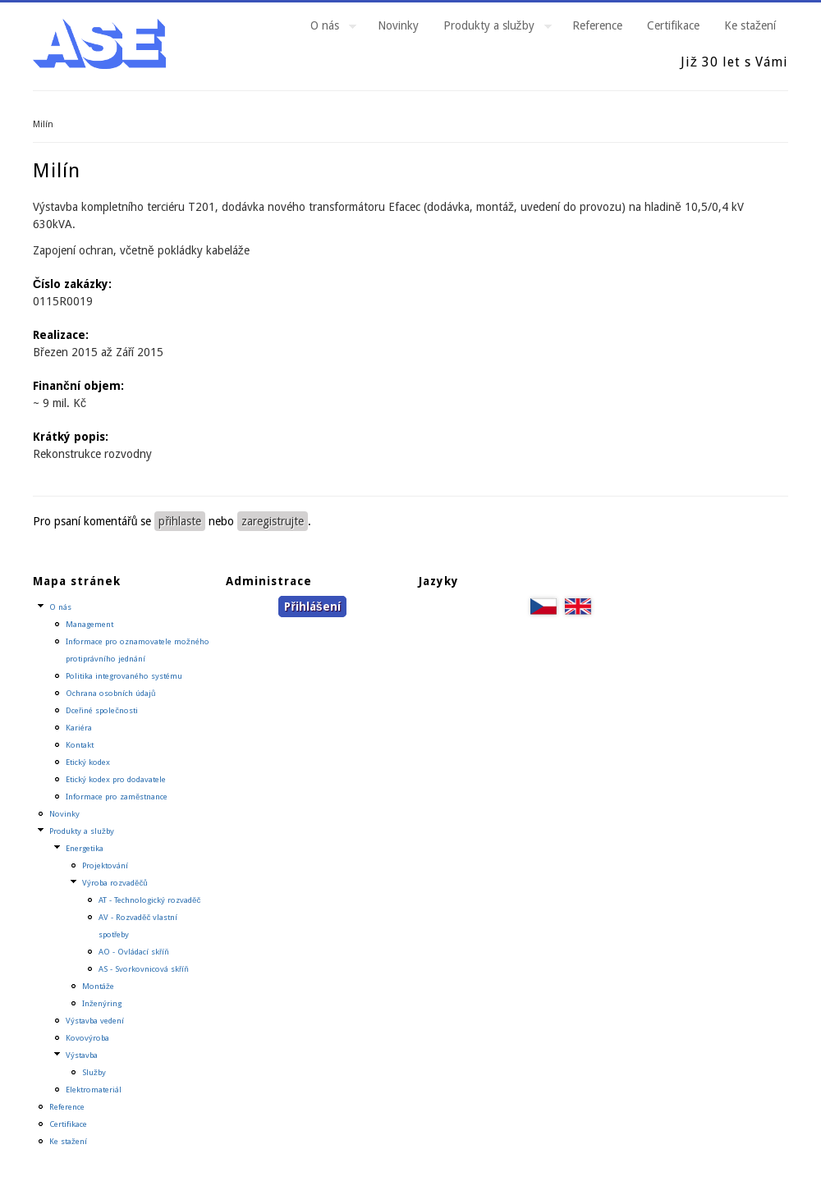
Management (89, 624)
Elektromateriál (94, 1089)
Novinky (398, 25)
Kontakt (80, 744)
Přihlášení (312, 606)
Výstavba (82, 1055)
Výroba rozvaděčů (115, 882)
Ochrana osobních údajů (110, 693)
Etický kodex (88, 762)
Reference (597, 25)
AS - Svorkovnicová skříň (144, 968)
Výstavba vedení (95, 1020)
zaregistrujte (272, 521)
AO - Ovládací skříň (134, 951)
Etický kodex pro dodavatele (116, 779)
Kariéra (79, 727)
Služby (94, 1072)
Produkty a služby (491, 28)
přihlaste (179, 521)
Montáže (98, 986)
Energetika (84, 848)
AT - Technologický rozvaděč (149, 899)
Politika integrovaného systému (124, 675)
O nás (327, 28)
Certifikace (673, 25)
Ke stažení (750, 25)
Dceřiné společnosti (102, 710)
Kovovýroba (87, 1037)
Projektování (105, 865)
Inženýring (102, 1003)
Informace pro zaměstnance (116, 796)
